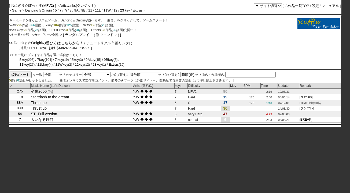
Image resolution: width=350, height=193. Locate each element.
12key (79, 64)
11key (24, 64)
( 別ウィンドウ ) (106, 35)
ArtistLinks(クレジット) (78, 5)
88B (20, 108)
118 (20, 97)
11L (98, 10)
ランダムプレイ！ (79, 35)
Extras (137, 10)
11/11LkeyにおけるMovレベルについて (60, 48)
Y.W (136, 92)
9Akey (90, 60)
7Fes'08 (306, 97)
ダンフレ (306, 108)
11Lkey (43, 64)
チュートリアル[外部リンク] (108, 43)
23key (97, 64)
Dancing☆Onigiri (39, 10)
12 (115, 10)
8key (75, 60)
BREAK (305, 120)
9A (76, 10)
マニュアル (330, 6)
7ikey (59, 60)
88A (20, 103)
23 (122, 10)
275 (20, 92)
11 (90, 10)
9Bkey (109, 60)
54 (20, 114)
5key (23, 60)
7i (65, 10)
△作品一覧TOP (297, 6)
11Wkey (61, 64)
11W (107, 10)
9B (83, 10)
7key (41, 60)
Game (17, 10)
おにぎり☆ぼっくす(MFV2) (33, 5)
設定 (315, 6)
